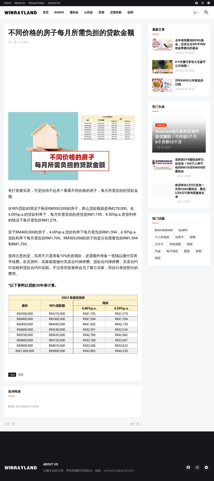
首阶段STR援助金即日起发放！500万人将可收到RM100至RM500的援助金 (190, 165)
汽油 (157, 251)
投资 (101, 12)
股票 (187, 251)
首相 (198, 251)
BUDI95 (59, 12)
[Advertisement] (73, 78)
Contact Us (54, 3)
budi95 (183, 230)
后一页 (11, 423)
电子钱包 (172, 251)
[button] (196, 12)
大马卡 (159, 244)
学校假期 (175, 244)
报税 (190, 244)
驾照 (157, 258)
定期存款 (116, 12)
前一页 (135, 423)
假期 (192, 237)
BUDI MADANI (164, 230)
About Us (20, 3)
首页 (46, 12)
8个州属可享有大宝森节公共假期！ (190, 63)
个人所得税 (162, 237)
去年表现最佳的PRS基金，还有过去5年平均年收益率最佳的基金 (190, 44)
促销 (130, 12)
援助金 (74, 12)
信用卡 (179, 237)
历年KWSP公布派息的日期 (189, 82)
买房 (20, 374)
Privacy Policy (36, 3)
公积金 (88, 12)
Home (7, 3)
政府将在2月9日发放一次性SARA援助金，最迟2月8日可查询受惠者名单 (190, 190)
